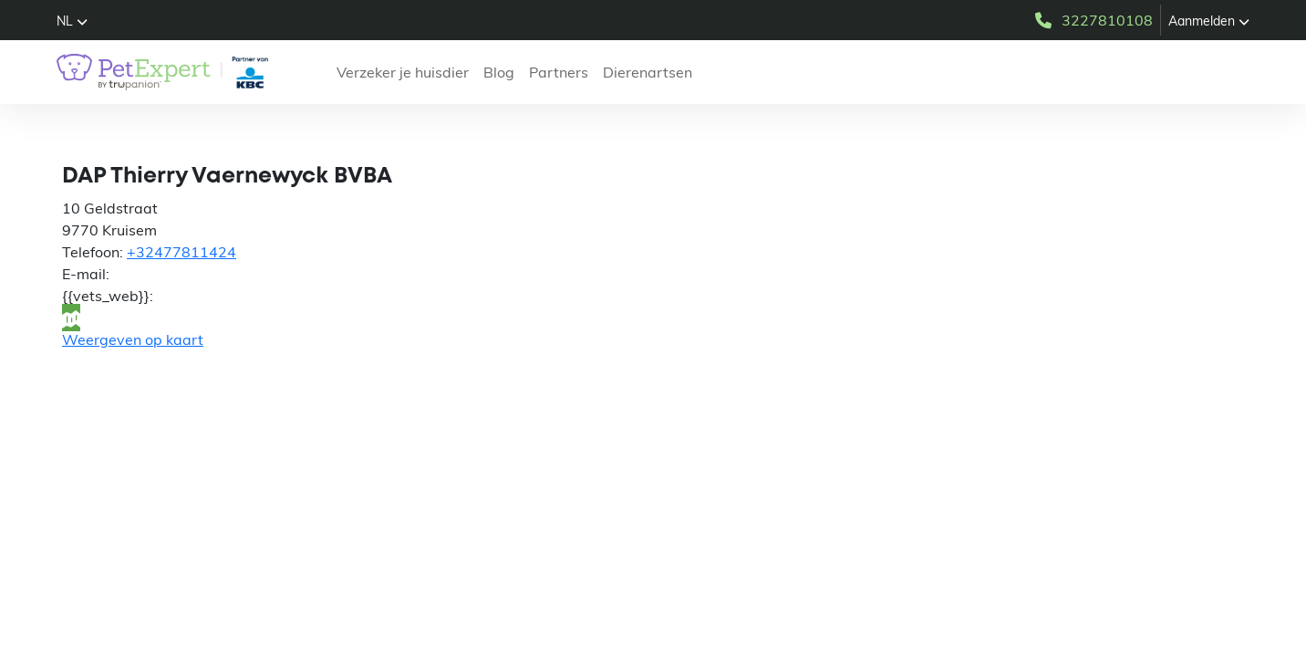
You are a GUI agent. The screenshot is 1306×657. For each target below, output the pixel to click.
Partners (558, 72)
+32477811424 (181, 252)
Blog (498, 72)
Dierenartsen (647, 72)
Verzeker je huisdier (403, 72)
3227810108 (1092, 20)
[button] (72, 21)
